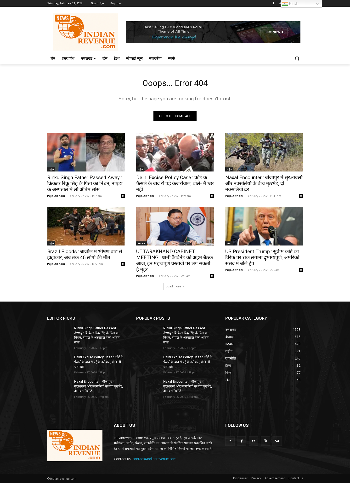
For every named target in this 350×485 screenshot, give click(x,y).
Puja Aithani (56, 198)
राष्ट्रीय (51, 171)
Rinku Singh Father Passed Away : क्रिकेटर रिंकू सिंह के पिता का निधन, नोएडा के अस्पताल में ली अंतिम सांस (84, 185)
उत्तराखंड (141, 245)
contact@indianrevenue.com (154, 460)
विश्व (229, 245)
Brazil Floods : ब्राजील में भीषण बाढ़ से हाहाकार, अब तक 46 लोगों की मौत (84, 256)
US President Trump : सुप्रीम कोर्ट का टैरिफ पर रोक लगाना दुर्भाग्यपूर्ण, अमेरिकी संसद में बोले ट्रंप (262, 259)
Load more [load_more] (175, 288)
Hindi (290, 4)
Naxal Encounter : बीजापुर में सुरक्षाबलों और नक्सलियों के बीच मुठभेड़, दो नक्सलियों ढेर (263, 185)
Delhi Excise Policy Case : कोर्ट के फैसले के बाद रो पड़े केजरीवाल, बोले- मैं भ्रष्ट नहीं (175, 185)
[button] (297, 58)
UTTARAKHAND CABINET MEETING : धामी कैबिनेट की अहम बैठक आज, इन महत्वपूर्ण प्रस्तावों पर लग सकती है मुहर (174, 262)
